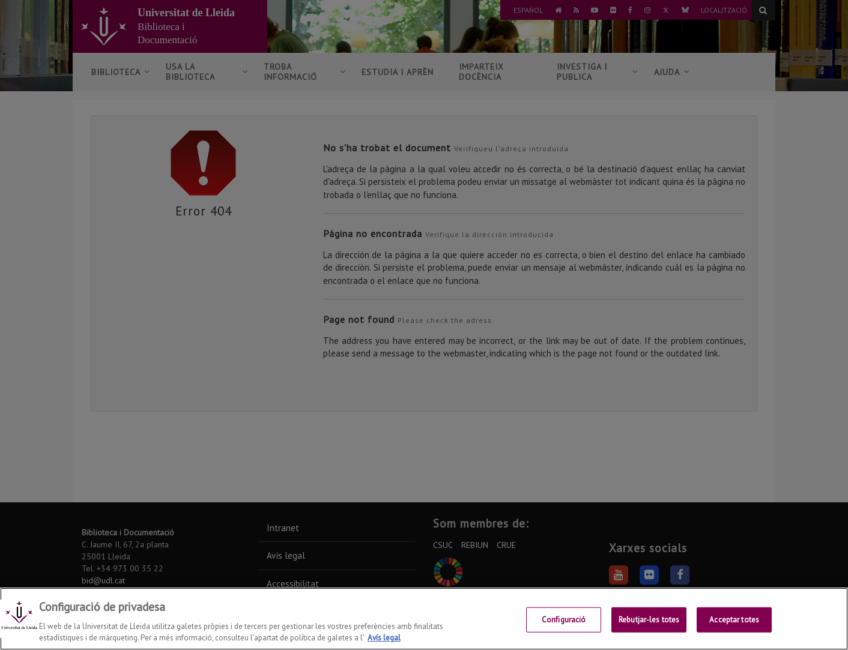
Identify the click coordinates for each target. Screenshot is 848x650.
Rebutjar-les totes (649, 620)
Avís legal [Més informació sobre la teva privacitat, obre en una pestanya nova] (384, 638)
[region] (424, 619)
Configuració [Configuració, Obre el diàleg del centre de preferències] (564, 620)
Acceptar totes (734, 620)
